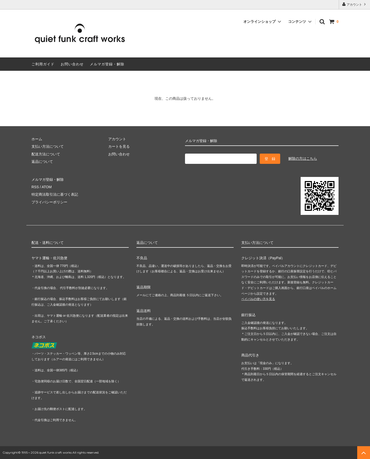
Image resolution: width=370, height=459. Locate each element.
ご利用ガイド (43, 64)
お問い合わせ (72, 64)
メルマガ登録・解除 (107, 64)
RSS (35, 187)
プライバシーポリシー (49, 202)
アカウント (354, 4)
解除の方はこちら (302, 158)
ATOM (47, 187)
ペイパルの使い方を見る (258, 299)
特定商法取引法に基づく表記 (54, 194)
